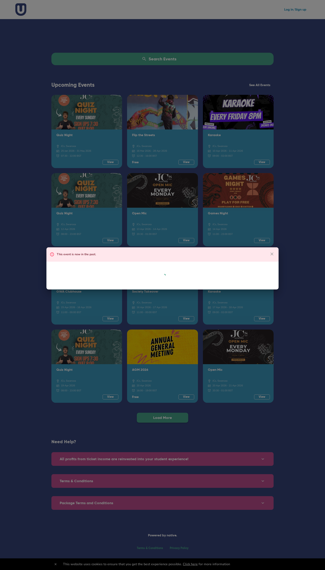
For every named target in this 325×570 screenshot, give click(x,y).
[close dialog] (272, 254)
